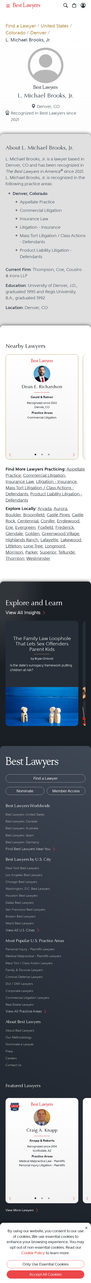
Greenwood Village (60, 533)
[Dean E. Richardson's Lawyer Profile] (42, 376)
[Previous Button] (9, 406)
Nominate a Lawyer (20, 1044)
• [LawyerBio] (42, 454)
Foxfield (45, 527)
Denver (38, 32)
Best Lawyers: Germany (22, 842)
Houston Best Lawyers (22, 895)
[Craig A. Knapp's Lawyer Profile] (42, 1119)
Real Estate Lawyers (20, 1004)
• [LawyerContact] (49, 454)
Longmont (55, 546)
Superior (48, 552)
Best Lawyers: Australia (22, 828)
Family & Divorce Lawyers (24, 970)
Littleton (13, 546)
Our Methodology (19, 1037)
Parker (31, 552)
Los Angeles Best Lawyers (24, 875)
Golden (32, 533)
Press (9, 1051)
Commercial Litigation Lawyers (27, 997)
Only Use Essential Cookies (45, 1264)
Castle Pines (58, 514)
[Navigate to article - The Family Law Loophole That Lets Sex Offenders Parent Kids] (42, 673)
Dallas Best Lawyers (20, 902)
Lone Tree (33, 546)
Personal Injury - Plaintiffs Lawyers (30, 949)
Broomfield (33, 514)
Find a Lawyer (21, 26)
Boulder (13, 514)
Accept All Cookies (45, 1274)
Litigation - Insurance (56, 481)
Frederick (64, 527)
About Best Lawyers (20, 1030)
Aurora (60, 508)
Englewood (68, 521)
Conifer (48, 521)
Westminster (38, 558)
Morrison (14, 552)
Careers (11, 1058)
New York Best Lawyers (22, 868)
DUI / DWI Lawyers (19, 983)
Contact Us (13, 1065)
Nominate (24, 791)
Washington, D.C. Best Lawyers (28, 888)
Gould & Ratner (42, 397)
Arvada (45, 508)
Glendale (14, 533)
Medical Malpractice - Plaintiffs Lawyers (33, 956)
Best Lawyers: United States (25, 814)
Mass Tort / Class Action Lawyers (29, 963)
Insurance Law (20, 481)
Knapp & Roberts (42, 1141)
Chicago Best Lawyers (21, 882)
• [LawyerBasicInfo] (35, 454)
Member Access (66, 791)
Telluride (66, 552)
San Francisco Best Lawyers (25, 909)
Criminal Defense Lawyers (24, 977)
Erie (9, 527)
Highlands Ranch (22, 539)
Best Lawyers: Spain (20, 835)
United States (55, 26)
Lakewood (71, 539)
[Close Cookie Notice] (86, 1227)
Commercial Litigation (44, 475)
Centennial (27, 521)
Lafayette (49, 539)
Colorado (16, 32)
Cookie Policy (33, 1253)
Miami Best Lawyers (20, 923)
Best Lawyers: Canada (21, 821)
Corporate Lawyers (19, 991)
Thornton (15, 558)
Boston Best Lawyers (20, 916)
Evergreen (25, 527)
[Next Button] (74, 406)
